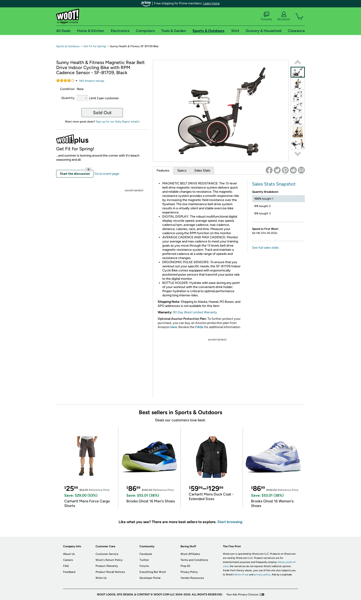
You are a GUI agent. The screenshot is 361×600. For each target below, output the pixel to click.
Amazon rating (91, 80)
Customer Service (107, 554)
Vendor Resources (192, 578)
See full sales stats (265, 248)
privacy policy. (262, 574)
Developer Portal (150, 578)
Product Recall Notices (110, 572)
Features (163, 170)
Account (283, 16)
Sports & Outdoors (68, 46)
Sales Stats (202, 170)
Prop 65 (185, 566)
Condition (67, 89)
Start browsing (229, 522)
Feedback (69, 572)
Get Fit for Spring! (95, 46)
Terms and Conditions (194, 560)
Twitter (144, 560)
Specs (181, 170)
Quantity (68, 98)
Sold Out (102, 112)
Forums (266, 16)
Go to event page (106, 174)
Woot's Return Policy (109, 560)
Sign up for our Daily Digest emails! (118, 121)
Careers (68, 560)
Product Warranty (107, 566)
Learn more (211, 3)
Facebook (146, 554)
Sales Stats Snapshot (274, 184)
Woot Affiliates (190, 554)
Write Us (101, 578)
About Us (69, 554)
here (173, 327)
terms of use (241, 574)
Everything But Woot (153, 572)
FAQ (66, 566)
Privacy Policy (189, 572)
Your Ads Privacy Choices (242, 594)
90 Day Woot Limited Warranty (195, 312)
